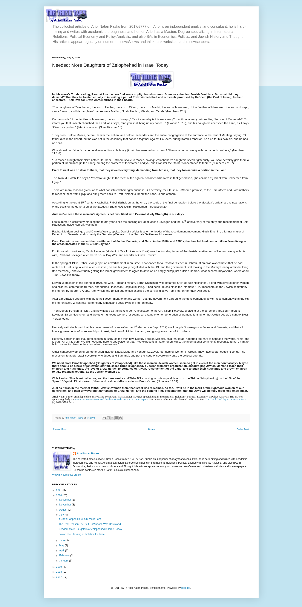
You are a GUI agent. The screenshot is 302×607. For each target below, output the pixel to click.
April (62, 550)
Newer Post (60, 429)
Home (151, 429)
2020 (59, 495)
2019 (59, 566)
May (62, 545)
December (65, 499)
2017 (59, 576)
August (63, 509)
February (64, 555)
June (62, 540)
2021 (59, 490)
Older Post (243, 429)
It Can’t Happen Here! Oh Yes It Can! (79, 519)
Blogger (185, 587)
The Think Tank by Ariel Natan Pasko (226, 399)
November (65, 504)
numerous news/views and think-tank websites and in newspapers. (112, 399)
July (61, 514)
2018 (59, 571)
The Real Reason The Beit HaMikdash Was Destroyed (89, 524)
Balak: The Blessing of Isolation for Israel (81, 534)
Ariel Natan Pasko (88, 453)
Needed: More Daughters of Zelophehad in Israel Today (90, 529)
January (64, 560)
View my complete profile (66, 474)
